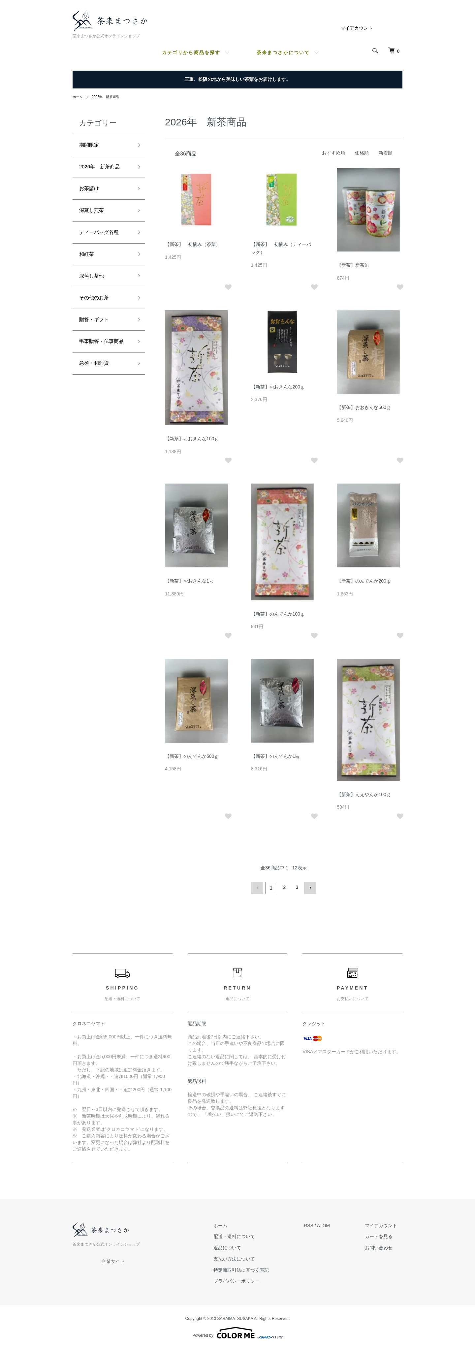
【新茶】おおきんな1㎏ (189, 581)
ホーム (78, 96)
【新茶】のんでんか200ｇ (364, 581)
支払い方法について (250, 1257)
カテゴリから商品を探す (191, 52)
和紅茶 (88, 264)
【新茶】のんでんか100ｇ (278, 614)
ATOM (334, 1224)
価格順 (362, 152)
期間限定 (91, 146)
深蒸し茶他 (94, 288)
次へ (308, 887)
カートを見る (384, 1235)
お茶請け (91, 193)
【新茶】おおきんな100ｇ (192, 438)
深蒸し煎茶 (94, 217)
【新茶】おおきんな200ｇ (278, 386)
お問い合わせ (384, 1246)
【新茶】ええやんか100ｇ (364, 794)
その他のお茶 (97, 311)
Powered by (237, 1331)
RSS (319, 1224)
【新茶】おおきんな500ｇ (364, 407)
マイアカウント (356, 28)
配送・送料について (250, 1235)
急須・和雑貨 (97, 392)
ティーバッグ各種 (103, 240)
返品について (243, 1246)
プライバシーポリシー (252, 1279)
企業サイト (113, 1260)
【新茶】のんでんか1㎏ (275, 756)
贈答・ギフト (97, 335)
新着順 (386, 152)
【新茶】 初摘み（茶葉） (192, 244)
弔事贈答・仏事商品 (103, 363)
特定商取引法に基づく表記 (257, 1268)
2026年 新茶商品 (110, 96)
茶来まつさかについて (283, 52)
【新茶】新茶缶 (353, 265)
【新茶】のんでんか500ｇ (192, 756)
